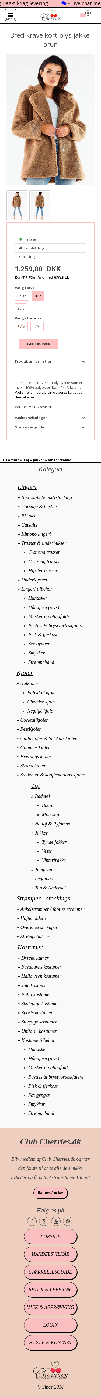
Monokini (51, 814)
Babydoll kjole (41, 692)
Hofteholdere (33, 918)
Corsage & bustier (39, 506)
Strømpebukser (35, 936)
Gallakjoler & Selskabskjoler (48, 738)
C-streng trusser (44, 552)
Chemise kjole (40, 702)
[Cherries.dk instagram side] (43, 1221)
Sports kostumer (37, 1012)
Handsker (37, 598)
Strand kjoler (33, 765)
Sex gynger (39, 643)
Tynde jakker (54, 842)
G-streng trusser (44, 561)
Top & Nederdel (50, 887)
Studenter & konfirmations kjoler (52, 775)
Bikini (48, 805)
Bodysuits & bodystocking (46, 497)
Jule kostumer (34, 985)
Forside (12, 460)
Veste (47, 851)
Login (50, 1325)
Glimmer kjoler (35, 747)
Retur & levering (50, 1289)
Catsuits (29, 525)
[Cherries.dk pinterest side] (67, 1221)
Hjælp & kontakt (50, 1342)
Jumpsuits (44, 869)
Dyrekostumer (34, 958)
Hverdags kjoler (35, 756)
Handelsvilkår (50, 1254)
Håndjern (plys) (43, 607)
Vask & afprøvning (50, 1307)
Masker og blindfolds (48, 616)
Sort (20, 308)
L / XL (37, 326)
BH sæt (28, 516)
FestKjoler (30, 729)
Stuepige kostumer (39, 1022)
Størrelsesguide (50, 1272)
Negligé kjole (40, 711)
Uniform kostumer (39, 1031)
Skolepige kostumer (40, 1003)
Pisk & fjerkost (42, 634)
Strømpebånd (41, 662)
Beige (21, 296)
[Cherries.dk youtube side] (56, 1221)
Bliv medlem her (50, 1193)
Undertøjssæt (34, 580)
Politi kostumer (36, 994)
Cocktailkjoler (34, 720)
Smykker (36, 653)
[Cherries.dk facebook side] (32, 1221)
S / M (21, 326)
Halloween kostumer (41, 976)
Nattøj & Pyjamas (52, 824)
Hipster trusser (43, 570)
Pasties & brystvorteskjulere (55, 625)
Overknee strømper (39, 927)
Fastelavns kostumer (41, 967)
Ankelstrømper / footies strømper (52, 909)
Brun (38, 296)
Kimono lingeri (36, 534)
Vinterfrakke (54, 860)
